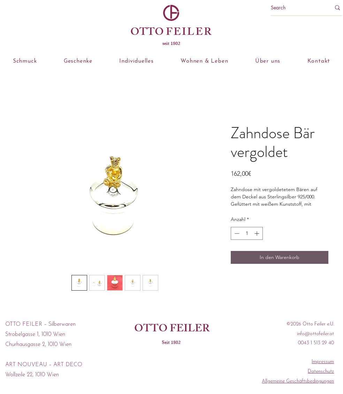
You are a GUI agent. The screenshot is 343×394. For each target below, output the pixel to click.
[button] (25, 61)
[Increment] (257, 233)
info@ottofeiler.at (315, 334)
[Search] (295, 7)
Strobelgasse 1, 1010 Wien (35, 334)
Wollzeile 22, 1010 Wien (32, 375)
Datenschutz (321, 371)
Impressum (323, 361)
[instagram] (178, 374)
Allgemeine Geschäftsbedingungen (298, 381)
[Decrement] (236, 233)
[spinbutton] (247, 233)
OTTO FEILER (171, 330)
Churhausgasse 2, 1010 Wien (38, 344)
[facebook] (163, 374)
